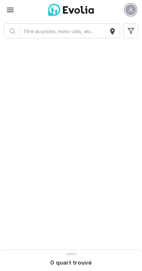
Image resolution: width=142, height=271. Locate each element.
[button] (130, 10)
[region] (71, 145)
